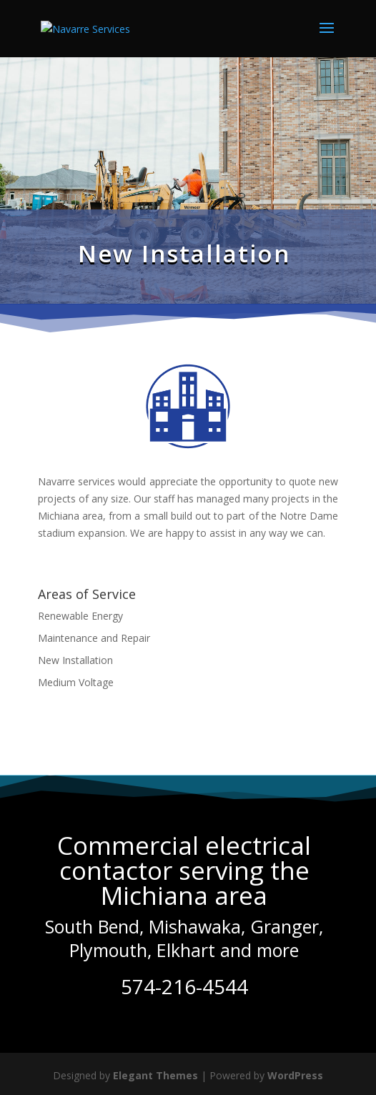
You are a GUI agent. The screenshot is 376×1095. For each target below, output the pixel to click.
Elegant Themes (155, 1075)
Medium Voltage (76, 682)
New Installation (75, 660)
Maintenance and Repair (94, 638)
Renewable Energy (80, 616)
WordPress (295, 1075)
